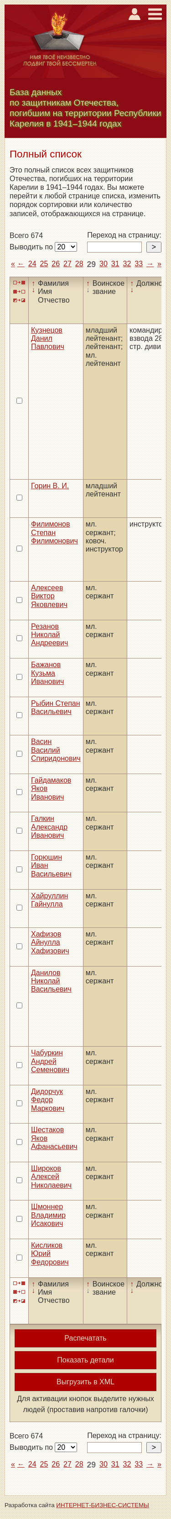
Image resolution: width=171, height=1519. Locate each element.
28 (79, 264)
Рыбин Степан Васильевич (55, 707)
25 (44, 264)
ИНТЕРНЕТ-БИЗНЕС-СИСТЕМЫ (102, 1505)
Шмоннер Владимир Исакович (48, 1215)
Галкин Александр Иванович (49, 827)
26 (56, 264)
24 (32, 264)
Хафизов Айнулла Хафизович (50, 942)
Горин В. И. (50, 486)
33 (139, 264)
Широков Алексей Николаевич (51, 1177)
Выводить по (32, 247)
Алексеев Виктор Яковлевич (49, 596)
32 (127, 264)
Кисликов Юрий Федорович (50, 1253)
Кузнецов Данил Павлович (47, 338)
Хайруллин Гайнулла (49, 900)
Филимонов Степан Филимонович (54, 532)
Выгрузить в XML (85, 1382)
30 (103, 264)
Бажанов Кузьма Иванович (47, 673)
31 (115, 264)
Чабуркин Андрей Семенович (50, 1061)
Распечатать (85, 1338)
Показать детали (85, 1360)
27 (67, 264)
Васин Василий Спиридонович (56, 750)
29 (91, 264)
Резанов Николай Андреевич (49, 635)
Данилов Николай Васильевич (51, 981)
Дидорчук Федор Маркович (47, 1100)
